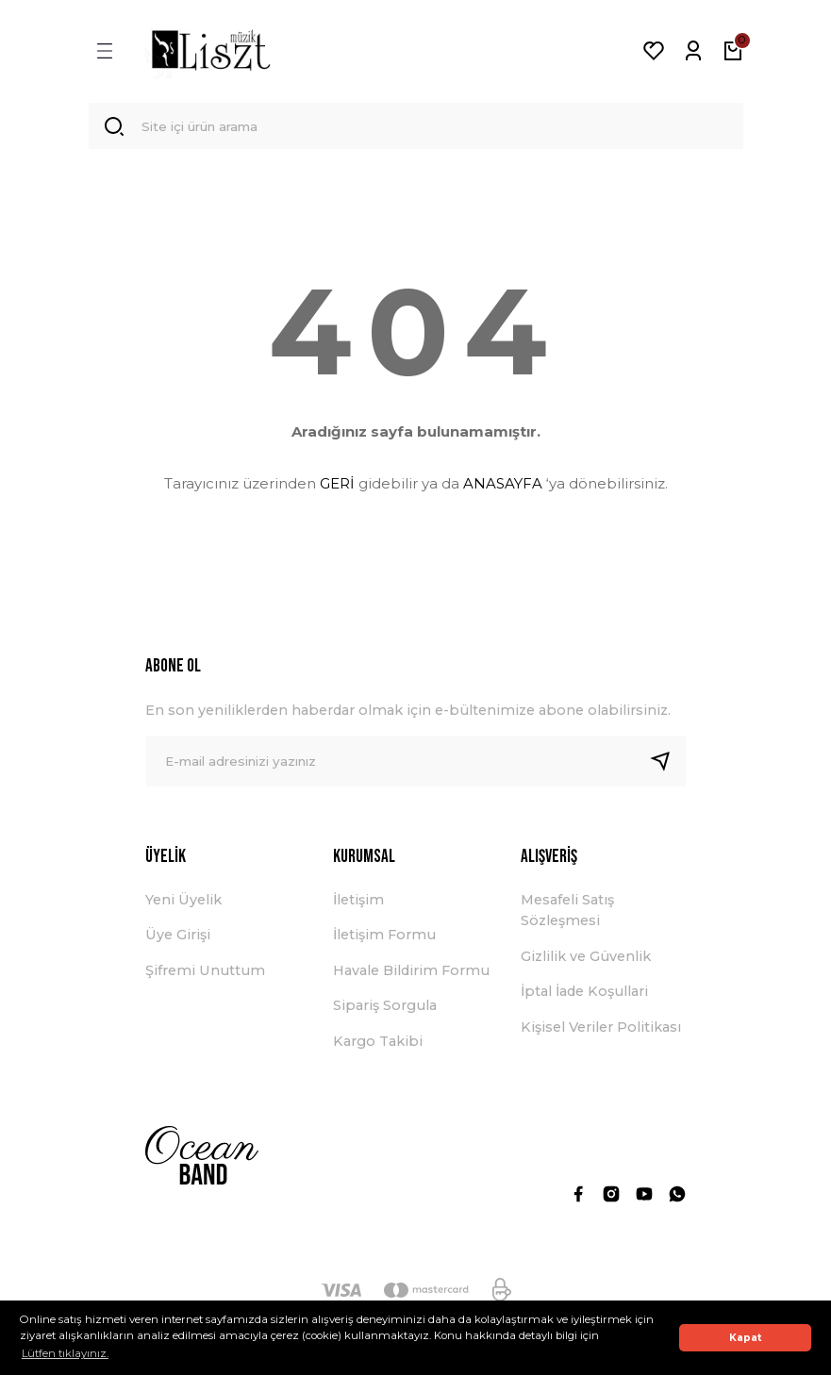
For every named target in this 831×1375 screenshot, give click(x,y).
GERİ (337, 487)
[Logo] (211, 51)
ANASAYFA (502, 487)
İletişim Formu (384, 939)
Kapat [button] (745, 1338)
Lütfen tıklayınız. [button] (65, 1353)
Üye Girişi (177, 939)
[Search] (416, 128)
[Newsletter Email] (416, 765)
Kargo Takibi (378, 1044)
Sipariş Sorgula (385, 1010)
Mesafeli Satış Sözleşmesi (567, 915)
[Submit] (668, 765)
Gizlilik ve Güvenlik (586, 961)
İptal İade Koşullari (584, 995)
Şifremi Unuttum (205, 975)
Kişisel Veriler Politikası (601, 1030)
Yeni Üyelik (183, 904)
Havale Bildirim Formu (411, 975)
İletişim (358, 904)
